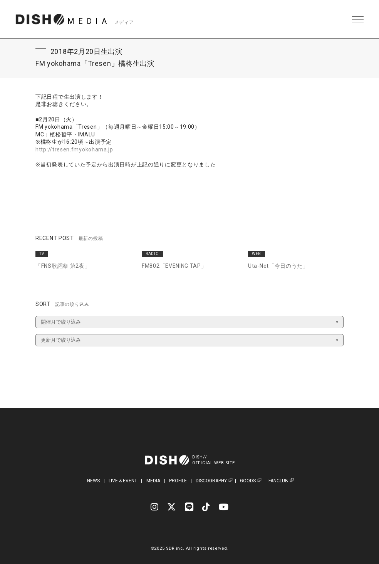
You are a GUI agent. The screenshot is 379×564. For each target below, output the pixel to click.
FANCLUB (278, 481)
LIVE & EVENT (123, 480)
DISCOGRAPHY (211, 481)
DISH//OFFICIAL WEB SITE (213, 460)
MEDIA (153, 480)
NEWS (93, 480)
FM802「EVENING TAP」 (174, 266)
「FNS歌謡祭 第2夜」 (62, 266)
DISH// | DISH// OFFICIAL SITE (39, 19)
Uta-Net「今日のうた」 (278, 266)
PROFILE (178, 480)
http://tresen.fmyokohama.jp (74, 149)
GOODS (248, 481)
